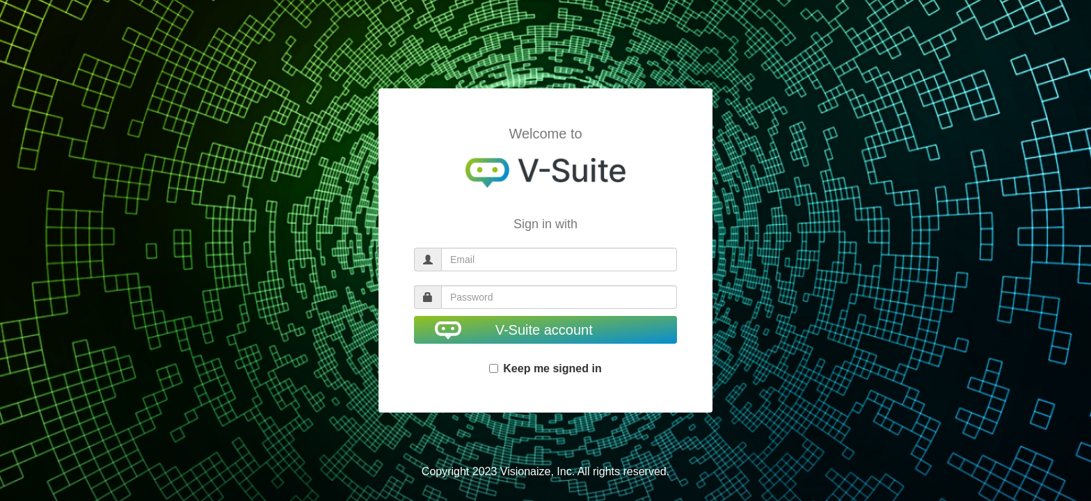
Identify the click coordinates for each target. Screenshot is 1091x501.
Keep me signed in (545, 368)
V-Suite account (514, 330)
